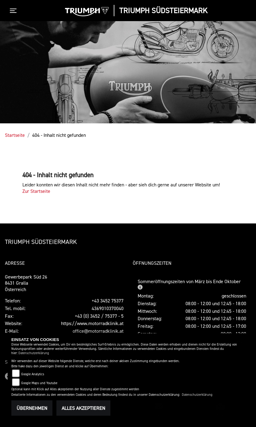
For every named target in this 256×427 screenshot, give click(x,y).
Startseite (15, 135)
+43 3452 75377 (108, 301)
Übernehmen (32, 408)
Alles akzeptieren (83, 408)
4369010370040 (108, 308)
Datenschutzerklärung (33, 353)
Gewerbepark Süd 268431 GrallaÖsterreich (26, 283)
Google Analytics (32, 374)
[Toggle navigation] (14, 11)
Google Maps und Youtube (39, 383)
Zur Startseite (36, 191)
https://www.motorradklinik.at (92, 323)
